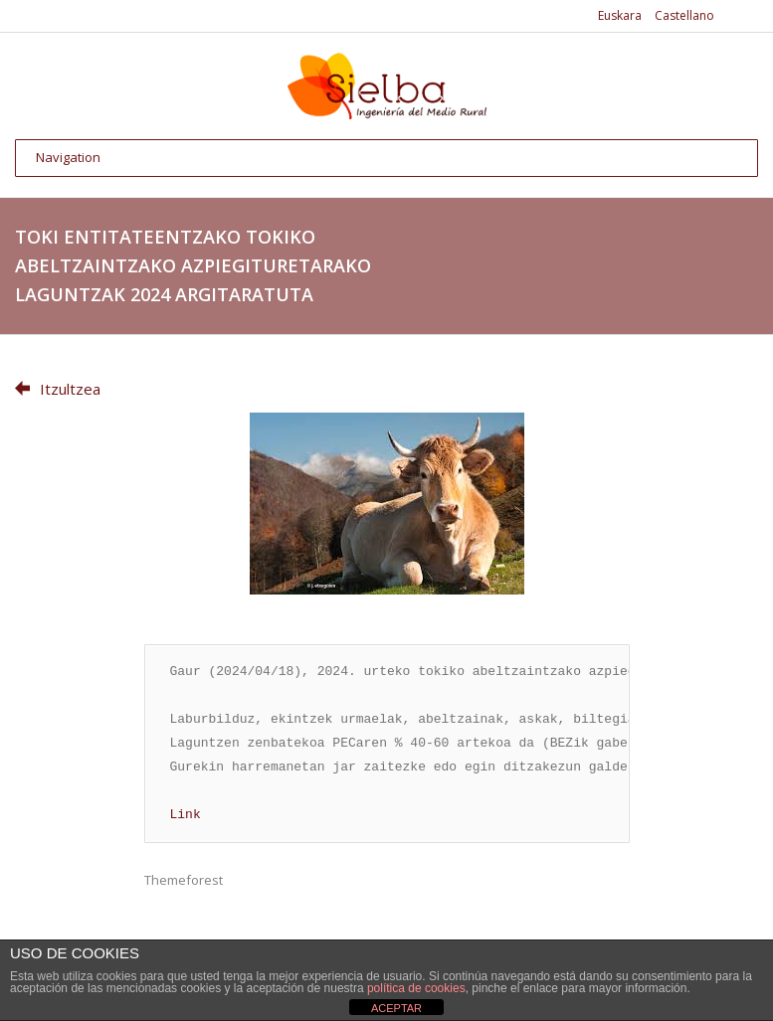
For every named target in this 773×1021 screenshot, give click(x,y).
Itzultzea (57, 389)
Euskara (620, 15)
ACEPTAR (396, 1008)
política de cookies (416, 988)
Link (185, 815)
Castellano (684, 15)
